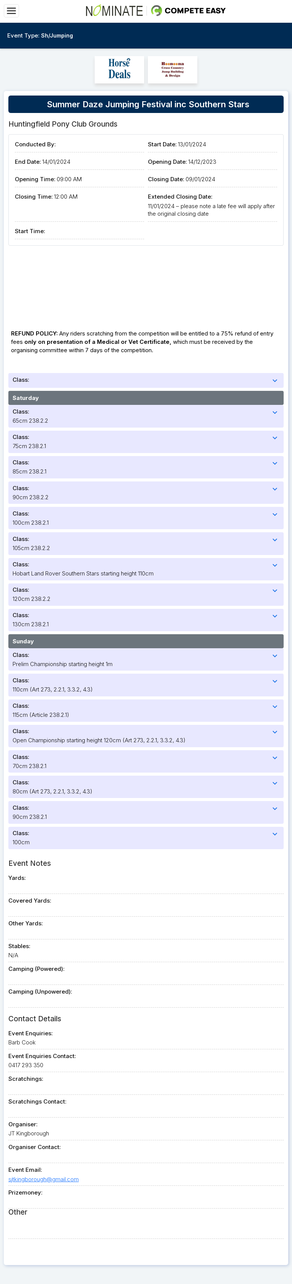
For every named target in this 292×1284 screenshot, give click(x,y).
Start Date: (162, 144)
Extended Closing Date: (180, 196)
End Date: (28, 161)
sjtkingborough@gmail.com (43, 1179)
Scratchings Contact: (37, 1101)
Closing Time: (34, 196)
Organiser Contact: (34, 1147)
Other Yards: (25, 923)
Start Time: (30, 231)
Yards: (17, 877)
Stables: (19, 946)
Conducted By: (35, 144)
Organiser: (23, 1124)
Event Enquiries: (30, 1033)
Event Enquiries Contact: (42, 1056)
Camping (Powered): (36, 968)
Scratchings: (25, 1078)
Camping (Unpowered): (40, 991)
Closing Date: (166, 179)
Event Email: (25, 1169)
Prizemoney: (25, 1192)
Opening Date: (167, 161)
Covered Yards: (29, 900)
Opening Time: (35, 179)
